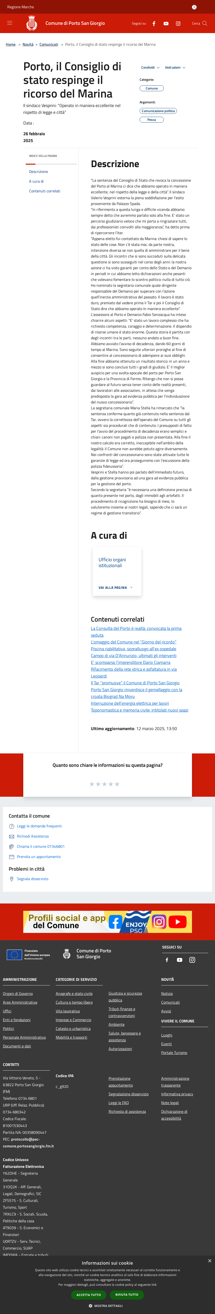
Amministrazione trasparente (175, 1081)
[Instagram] (176, 23)
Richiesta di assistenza (127, 1111)
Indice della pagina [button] (43, 155)
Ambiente (117, 1024)
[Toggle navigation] (10, 23)
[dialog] (107, 1285)
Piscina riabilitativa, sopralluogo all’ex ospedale (133, 648)
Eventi (166, 1044)
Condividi (151, 68)
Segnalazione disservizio (129, 1094)
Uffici (7, 1011)
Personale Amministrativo (24, 1037)
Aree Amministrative (20, 1002)
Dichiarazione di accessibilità (174, 1114)
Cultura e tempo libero (74, 1002)
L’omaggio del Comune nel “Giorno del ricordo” (133, 642)
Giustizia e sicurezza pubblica (125, 996)
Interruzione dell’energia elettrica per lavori (130, 703)
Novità (28, 44)
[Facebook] (152, 23)
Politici (8, 1028)
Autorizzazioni (120, 1049)
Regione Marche (20, 7)
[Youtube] (164, 23)
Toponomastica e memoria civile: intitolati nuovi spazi (139, 710)
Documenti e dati (17, 1046)
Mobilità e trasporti (71, 1037)
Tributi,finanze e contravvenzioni (122, 1012)
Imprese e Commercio (73, 1020)
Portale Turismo (174, 1052)
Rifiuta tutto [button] (126, 1295)
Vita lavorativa (68, 1011)
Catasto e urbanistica (73, 1028)
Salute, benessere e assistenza (125, 1036)
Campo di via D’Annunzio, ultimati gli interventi (133, 655)
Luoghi (166, 1035)
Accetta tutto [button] (89, 1295)
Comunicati (49, 44)
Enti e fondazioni (17, 1020)
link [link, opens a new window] (154, 1285)
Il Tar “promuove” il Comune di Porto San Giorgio (135, 682)
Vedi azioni (176, 68)
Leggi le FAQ (119, 1103)
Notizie (167, 993)
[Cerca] (205, 23)
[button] (107, 1305)
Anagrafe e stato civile (74, 993)
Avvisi (166, 1011)
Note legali (170, 1103)
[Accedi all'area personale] (194, 7)
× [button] (209, 1261)
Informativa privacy (177, 1094)
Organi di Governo (18, 993)
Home (11, 44)
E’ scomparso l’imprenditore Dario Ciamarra (130, 662)
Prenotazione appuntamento (121, 1081)
